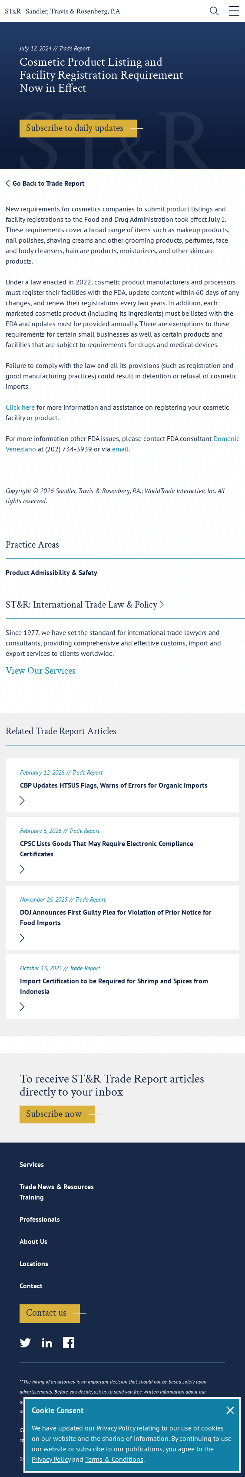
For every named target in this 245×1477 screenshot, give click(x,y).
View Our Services (41, 671)
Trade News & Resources (57, 1186)
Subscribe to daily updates (74, 128)
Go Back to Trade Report (45, 183)
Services (32, 1164)
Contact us (46, 1313)
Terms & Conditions (114, 1459)
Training (32, 1197)
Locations (34, 1263)
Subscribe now (54, 1114)
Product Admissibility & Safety (51, 572)
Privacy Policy (51, 1459)
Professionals (40, 1219)
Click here (20, 407)
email (120, 448)
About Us (33, 1241)
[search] (212, 12)
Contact (31, 1285)
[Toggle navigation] (234, 11)
